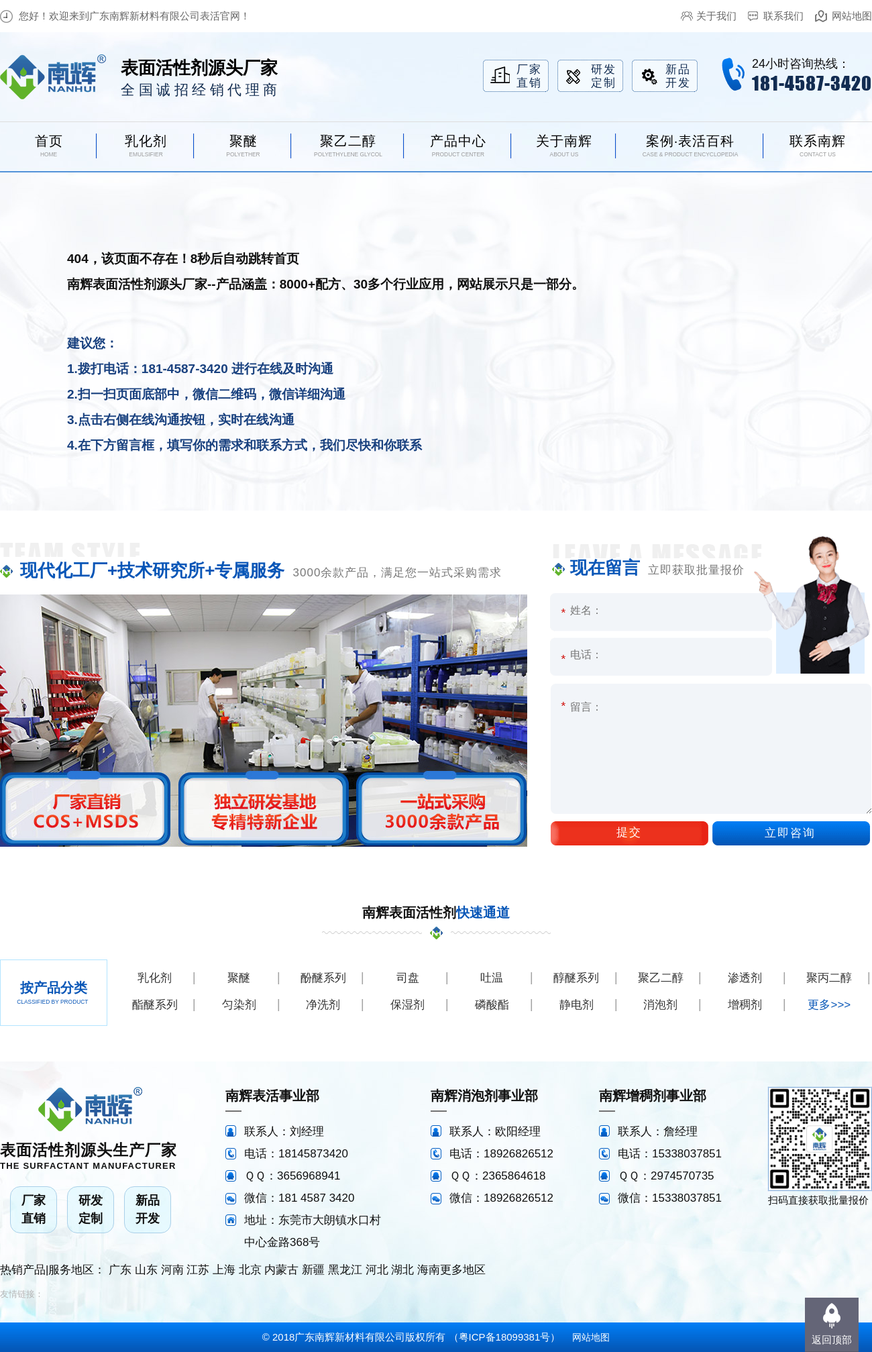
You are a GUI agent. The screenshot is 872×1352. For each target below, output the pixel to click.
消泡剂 (660, 1004)
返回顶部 (832, 1339)
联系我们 (783, 15)
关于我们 (716, 15)
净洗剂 (323, 1004)
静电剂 (576, 1004)
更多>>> (829, 1004)
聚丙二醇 (829, 978)
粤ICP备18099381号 (505, 1337)
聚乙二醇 (661, 978)
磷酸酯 (492, 1004)
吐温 (491, 978)
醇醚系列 (576, 978)
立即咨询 (790, 833)
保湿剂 (407, 1004)
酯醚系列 (155, 1004)
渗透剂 (745, 978)
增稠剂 (745, 1004)
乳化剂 (155, 978)
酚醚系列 (323, 978)
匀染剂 (239, 1004)
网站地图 (852, 15)
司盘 (407, 978)
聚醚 (238, 978)
